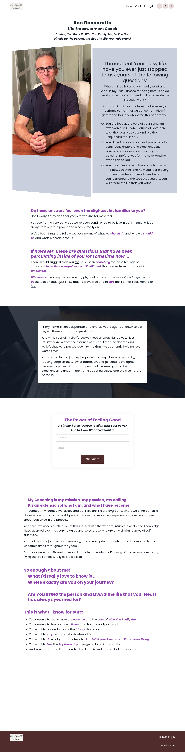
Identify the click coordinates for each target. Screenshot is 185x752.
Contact (140, 6)
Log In (151, 6)
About (129, 6)
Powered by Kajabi (167, 745)
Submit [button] (92, 459)
